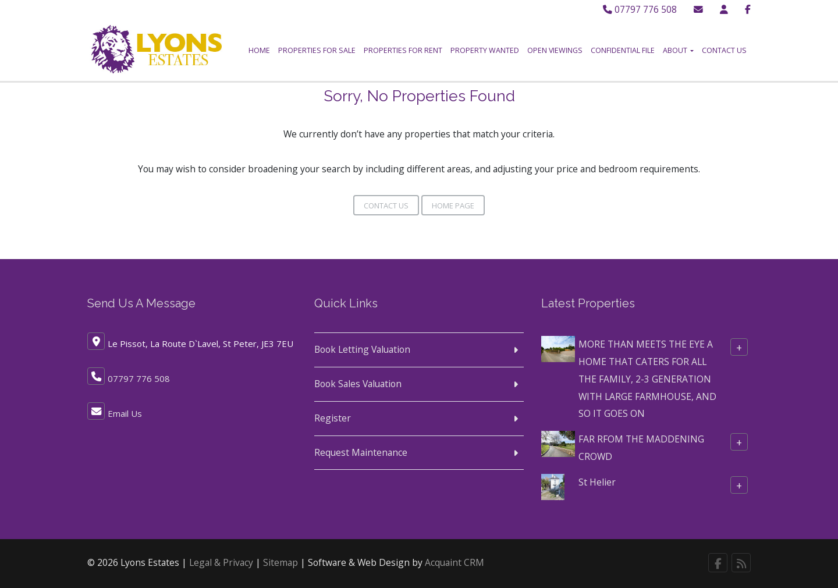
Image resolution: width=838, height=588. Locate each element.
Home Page (453, 205)
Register (332, 418)
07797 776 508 (640, 9)
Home (259, 50)
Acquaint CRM (454, 562)
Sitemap (280, 562)
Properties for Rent (403, 50)
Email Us (125, 413)
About (678, 50)
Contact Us (724, 50)
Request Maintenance (360, 451)
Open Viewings (555, 50)
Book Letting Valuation (362, 349)
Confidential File (623, 50)
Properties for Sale (317, 50)
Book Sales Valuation (358, 383)
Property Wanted (484, 50)
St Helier (597, 482)
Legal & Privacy (221, 562)
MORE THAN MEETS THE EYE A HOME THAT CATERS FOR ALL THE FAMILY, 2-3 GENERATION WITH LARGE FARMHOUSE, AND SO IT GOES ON (647, 379)
